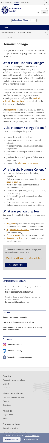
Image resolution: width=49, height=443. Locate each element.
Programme (11, 224)
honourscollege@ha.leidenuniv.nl (19, 292)
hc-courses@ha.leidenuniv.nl (17, 302)
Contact (6, 384)
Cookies (6, 401)
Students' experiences (16, 238)
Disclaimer (7, 405)
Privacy (5, 418)
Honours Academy (12, 345)
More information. (32, 435)
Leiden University (6, 2)
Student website (7, 32)
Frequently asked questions (14, 380)
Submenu (8, 37)
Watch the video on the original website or (25, 258)
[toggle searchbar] (46, 7)
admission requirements (28, 163)
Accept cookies (16, 264)
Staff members (25, 2)
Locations (6, 388)
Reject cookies (32, 439)
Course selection (13, 235)
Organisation (8, 415)
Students (16, 2)
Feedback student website (13, 397)
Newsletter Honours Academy (17, 358)
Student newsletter (10, 428)
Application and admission (18, 229)
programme (11, 110)
